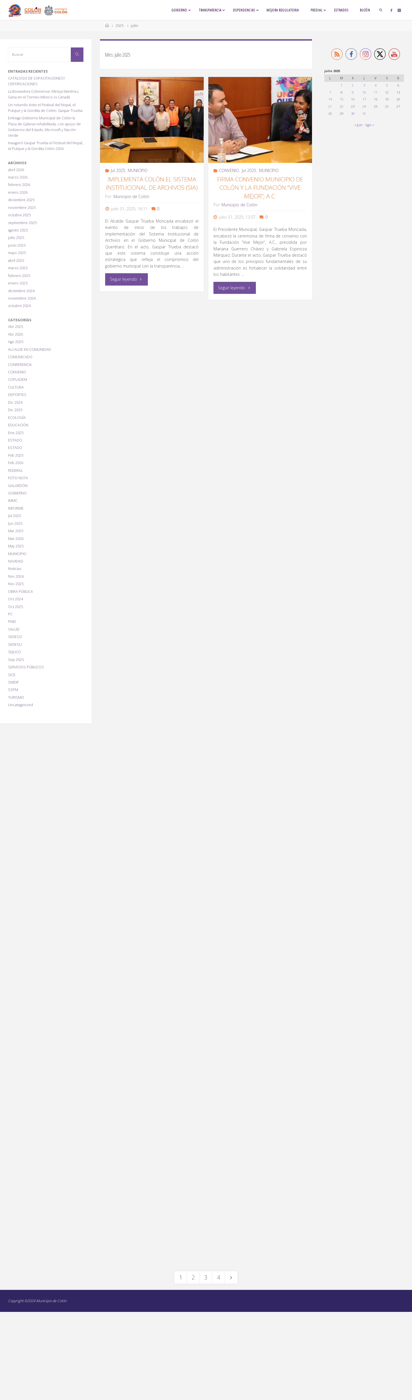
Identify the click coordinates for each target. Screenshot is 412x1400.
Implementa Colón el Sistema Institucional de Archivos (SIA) (152, 183)
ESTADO (15, 440)
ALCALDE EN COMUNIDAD (29, 349)
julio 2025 (16, 237)
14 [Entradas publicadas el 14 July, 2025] (330, 99)
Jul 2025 (118, 170)
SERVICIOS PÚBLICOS (26, 667)
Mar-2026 (15, 538)
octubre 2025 (19, 215)
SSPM (13, 689)
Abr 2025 (15, 326)
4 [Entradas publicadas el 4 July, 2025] (375, 85)
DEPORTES (17, 394)
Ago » (369, 124)
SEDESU (15, 644)
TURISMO (16, 697)
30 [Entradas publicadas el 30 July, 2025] (352, 113)
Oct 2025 (15, 606)
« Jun (358, 124)
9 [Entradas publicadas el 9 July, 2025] (353, 92)
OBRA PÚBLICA (20, 591)
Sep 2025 (16, 659)
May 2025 (15, 546)
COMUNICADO (20, 357)
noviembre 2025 (22, 207)
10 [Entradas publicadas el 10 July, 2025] (364, 92)
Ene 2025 (15, 432)
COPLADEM (17, 379)
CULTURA (16, 387)
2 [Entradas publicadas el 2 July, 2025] (353, 85)
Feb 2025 (15, 455)
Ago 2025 (15, 341)
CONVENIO (229, 170)
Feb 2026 (15, 462)
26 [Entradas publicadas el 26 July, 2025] (387, 106)
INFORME (15, 508)
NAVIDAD (15, 561)
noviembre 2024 (22, 298)
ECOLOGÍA (17, 417)
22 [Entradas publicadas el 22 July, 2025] (341, 106)
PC (10, 614)
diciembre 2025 (21, 199)
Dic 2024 (15, 402)
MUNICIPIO (138, 170)
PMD (12, 621)
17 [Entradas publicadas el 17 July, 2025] (364, 99)
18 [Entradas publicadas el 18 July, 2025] (375, 99)
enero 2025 (18, 283)
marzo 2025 (18, 268)
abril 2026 (16, 169)
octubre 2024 (19, 305)
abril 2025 (16, 260)
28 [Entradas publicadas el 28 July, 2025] (330, 113)
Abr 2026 (15, 334)
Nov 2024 (15, 576)
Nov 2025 (15, 583)
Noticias (14, 568)
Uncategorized (20, 704)
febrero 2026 (19, 184)
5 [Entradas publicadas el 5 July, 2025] (387, 85)
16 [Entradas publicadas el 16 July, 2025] (352, 99)
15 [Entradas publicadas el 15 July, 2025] (341, 99)
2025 (119, 25)
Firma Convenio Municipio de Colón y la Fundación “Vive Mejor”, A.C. (260, 187)
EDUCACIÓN (18, 425)
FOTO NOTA (18, 478)
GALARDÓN (18, 485)
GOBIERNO (17, 493)
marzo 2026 (18, 177)
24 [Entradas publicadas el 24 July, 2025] (364, 106)
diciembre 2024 (21, 290)
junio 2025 (16, 245)
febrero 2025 (19, 275)
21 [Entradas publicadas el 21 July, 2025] (330, 106)
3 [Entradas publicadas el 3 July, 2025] (364, 85)
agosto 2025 (18, 230)
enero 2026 (18, 192)
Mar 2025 (15, 530)
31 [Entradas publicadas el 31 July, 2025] (364, 113)
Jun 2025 (15, 523)
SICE (11, 674)
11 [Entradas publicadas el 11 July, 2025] (375, 92)
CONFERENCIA (20, 364)
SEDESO (15, 636)
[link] (381, 10)
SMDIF (13, 682)
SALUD (13, 629)
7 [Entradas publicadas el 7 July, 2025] (330, 92)
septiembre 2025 (22, 222)
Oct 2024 (15, 599)
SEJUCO (14, 651)
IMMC (12, 500)
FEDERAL (15, 470)
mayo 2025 (17, 252)
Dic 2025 (15, 409)
